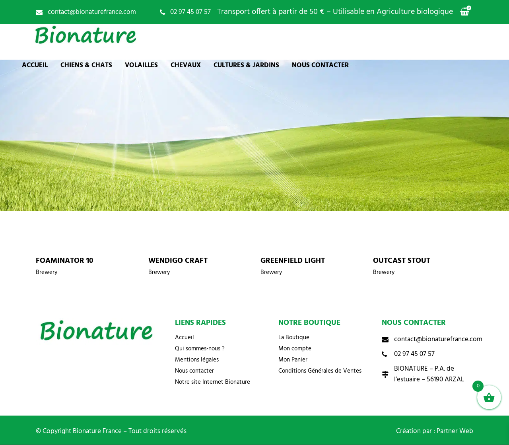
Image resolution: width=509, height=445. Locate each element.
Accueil (184, 337)
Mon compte (294, 349)
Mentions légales (197, 360)
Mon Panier (292, 360)
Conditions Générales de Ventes (319, 371)
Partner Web (455, 431)
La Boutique (293, 337)
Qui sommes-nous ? (200, 349)
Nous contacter (194, 371)
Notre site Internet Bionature (212, 382)
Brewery (46, 272)
